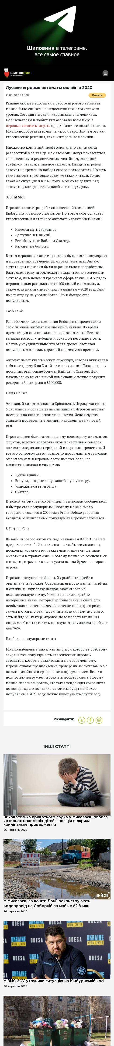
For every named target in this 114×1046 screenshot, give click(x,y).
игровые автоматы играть (28, 125)
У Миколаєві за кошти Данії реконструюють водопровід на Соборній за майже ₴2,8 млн (46, 903)
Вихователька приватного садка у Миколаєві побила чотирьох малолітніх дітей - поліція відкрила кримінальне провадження (55, 821)
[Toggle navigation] (105, 75)
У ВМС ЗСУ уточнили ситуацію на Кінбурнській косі (53, 981)
